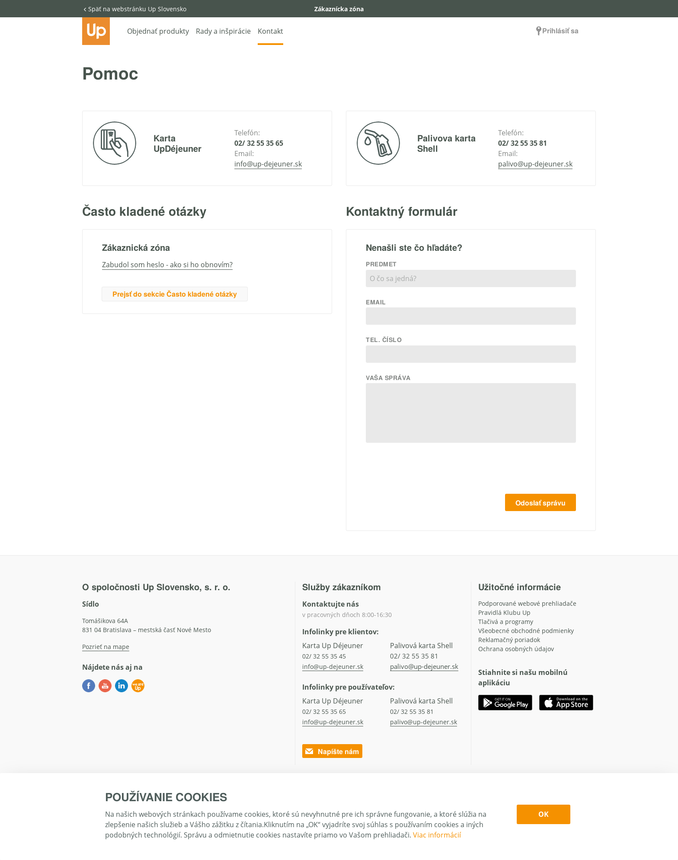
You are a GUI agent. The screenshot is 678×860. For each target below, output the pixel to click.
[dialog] (339, 816)
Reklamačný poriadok (509, 640)
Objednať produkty (158, 31)
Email (376, 301)
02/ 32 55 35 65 (258, 143)
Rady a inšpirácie (223, 31)
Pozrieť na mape (105, 647)
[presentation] (510, 470)
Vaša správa (388, 377)
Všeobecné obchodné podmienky (526, 631)
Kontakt (270, 31)
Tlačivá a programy (505, 621)
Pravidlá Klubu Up (504, 612)
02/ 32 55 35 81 (522, 143)
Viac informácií (437, 835)
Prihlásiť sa (556, 31)
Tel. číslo (384, 339)
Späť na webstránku (134, 9)
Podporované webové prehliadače (527, 603)
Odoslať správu (540, 503)
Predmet (381, 263)
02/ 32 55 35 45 (324, 656)
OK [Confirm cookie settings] (543, 814)
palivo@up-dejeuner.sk (535, 164)
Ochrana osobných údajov (516, 649)
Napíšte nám (331, 751)
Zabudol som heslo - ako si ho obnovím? (167, 264)
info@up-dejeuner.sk (268, 164)
